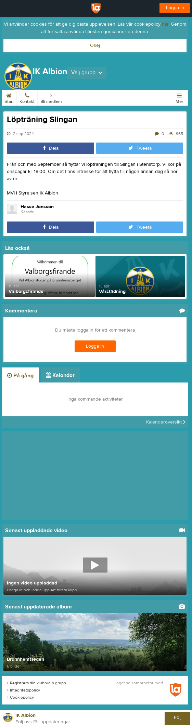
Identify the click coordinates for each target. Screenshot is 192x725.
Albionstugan (103, 97)
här (165, 24)
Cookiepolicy (20, 697)
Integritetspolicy (23, 690)
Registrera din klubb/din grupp (36, 683)
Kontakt (27, 97)
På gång (20, 375)
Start (9, 97)
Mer (179, 97)
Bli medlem (51, 97)
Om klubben (133, 97)
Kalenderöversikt (165, 422)
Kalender (76, 97)
